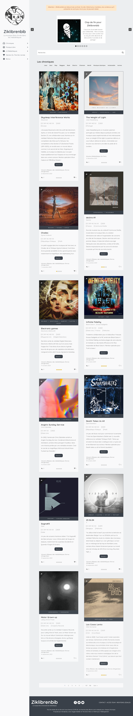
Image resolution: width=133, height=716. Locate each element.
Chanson (82, 65)
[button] (93, 30)
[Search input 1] (78, 52)
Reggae (62, 65)
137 (86, 685)
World (89, 65)
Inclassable (111, 65)
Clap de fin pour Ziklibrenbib (93, 24)
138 (90, 685)
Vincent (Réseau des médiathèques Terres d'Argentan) (89, 256)
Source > (58, 164)
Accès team (111, 702)
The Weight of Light (85, 117)
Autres (120, 65)
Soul (51, 65)
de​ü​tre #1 (79, 214)
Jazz (45, 65)
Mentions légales (124, 702)
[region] (81, 29)
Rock (68, 65)
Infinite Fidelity (82, 318)
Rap (56, 65)
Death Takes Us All (95, 421)
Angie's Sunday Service (52, 425)
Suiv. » (96, 685)
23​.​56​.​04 (79, 512)
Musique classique (99, 65)
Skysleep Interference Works (55, 117)
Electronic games (49, 332)
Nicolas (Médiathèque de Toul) (85, 156)
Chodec (44, 240)
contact (102, 702)
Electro (75, 65)
